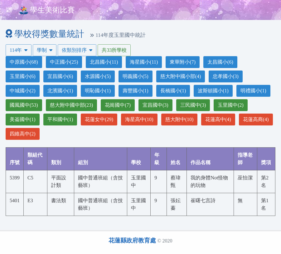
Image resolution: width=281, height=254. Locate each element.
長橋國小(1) (173, 90)
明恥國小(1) (98, 90)
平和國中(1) (60, 119)
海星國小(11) (144, 62)
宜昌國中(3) (155, 105)
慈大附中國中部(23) (71, 105)
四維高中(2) (23, 133)
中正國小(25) (64, 62)
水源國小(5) (98, 76)
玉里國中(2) (231, 105)
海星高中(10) (139, 119)
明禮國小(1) (253, 90)
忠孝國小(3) (226, 76)
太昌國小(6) (220, 62)
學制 (44, 50)
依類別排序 (77, 50)
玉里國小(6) (23, 76)
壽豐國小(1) (135, 90)
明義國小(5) (135, 76)
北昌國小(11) (104, 62)
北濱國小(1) (60, 90)
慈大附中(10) (179, 119)
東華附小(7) (183, 62)
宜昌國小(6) (60, 76)
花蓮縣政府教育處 (132, 240)
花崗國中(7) (118, 105)
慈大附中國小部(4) (180, 76)
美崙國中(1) (23, 119)
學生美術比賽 (47, 10)
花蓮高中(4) (218, 119)
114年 (18, 50)
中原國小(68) (24, 62)
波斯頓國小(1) (213, 90)
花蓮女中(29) (99, 119)
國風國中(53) (24, 105)
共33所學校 (114, 50)
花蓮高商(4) (256, 119)
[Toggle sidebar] (8, 10)
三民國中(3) (193, 105)
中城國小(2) (23, 90)
